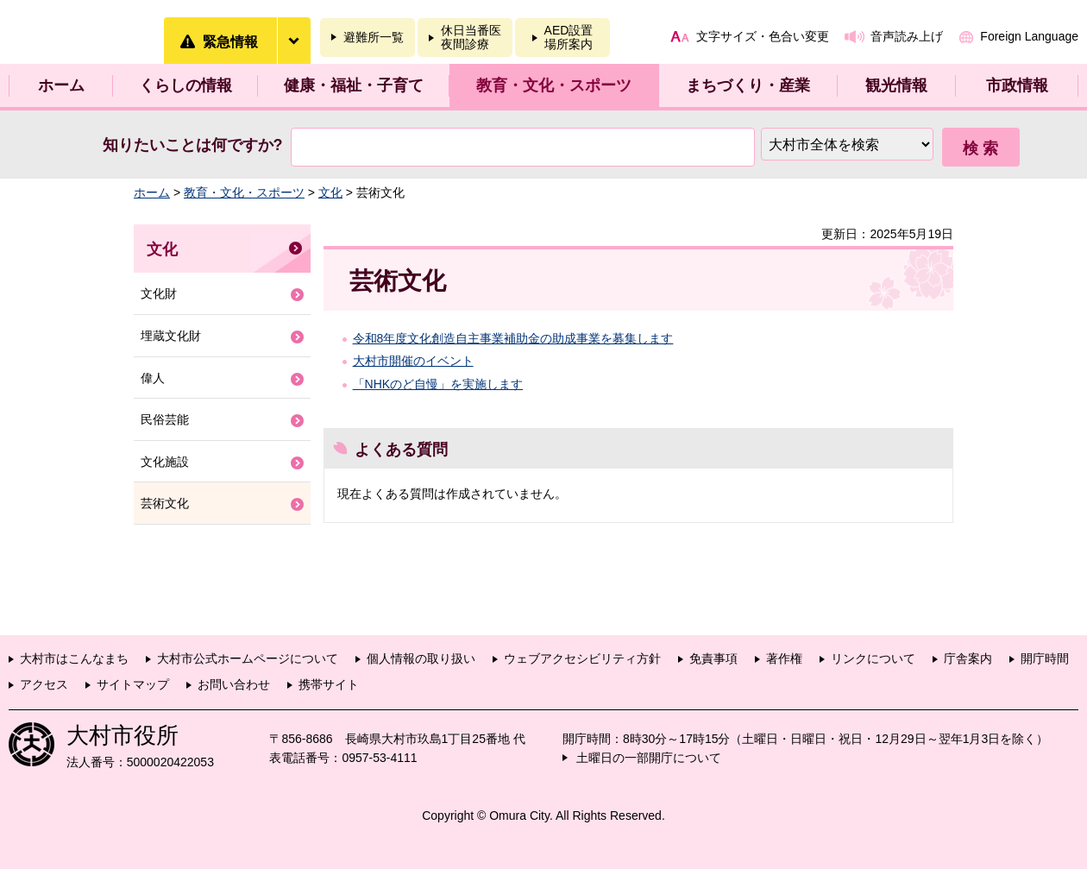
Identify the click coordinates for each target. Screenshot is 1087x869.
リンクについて (873, 658)
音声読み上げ (906, 36)
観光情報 (896, 85)
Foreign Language (1029, 36)
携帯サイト (328, 684)
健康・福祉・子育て (354, 85)
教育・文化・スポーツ (553, 85)
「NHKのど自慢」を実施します (438, 384)
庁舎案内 (968, 658)
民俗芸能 (165, 419)
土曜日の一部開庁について (648, 758)
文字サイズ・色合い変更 (762, 36)
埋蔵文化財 (171, 336)
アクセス (44, 684)
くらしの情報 (185, 85)
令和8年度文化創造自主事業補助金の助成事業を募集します (513, 338)
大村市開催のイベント (413, 361)
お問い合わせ (234, 684)
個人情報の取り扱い (421, 658)
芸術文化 (165, 503)
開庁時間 (1045, 658)
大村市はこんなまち (74, 658)
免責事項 (713, 658)
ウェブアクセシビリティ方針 (582, 658)
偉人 (153, 378)
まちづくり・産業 (748, 85)
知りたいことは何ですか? (193, 145)
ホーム (61, 85)
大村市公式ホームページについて (247, 658)
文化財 (159, 293)
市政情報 (1017, 85)
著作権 (784, 658)
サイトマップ (133, 684)
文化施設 (165, 462)
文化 (330, 192)
